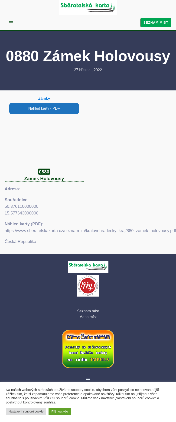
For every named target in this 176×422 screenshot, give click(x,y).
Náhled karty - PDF (44, 108)
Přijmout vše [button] (59, 411)
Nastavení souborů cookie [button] (26, 411)
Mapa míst (88, 317)
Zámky (44, 98)
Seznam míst (155, 22)
